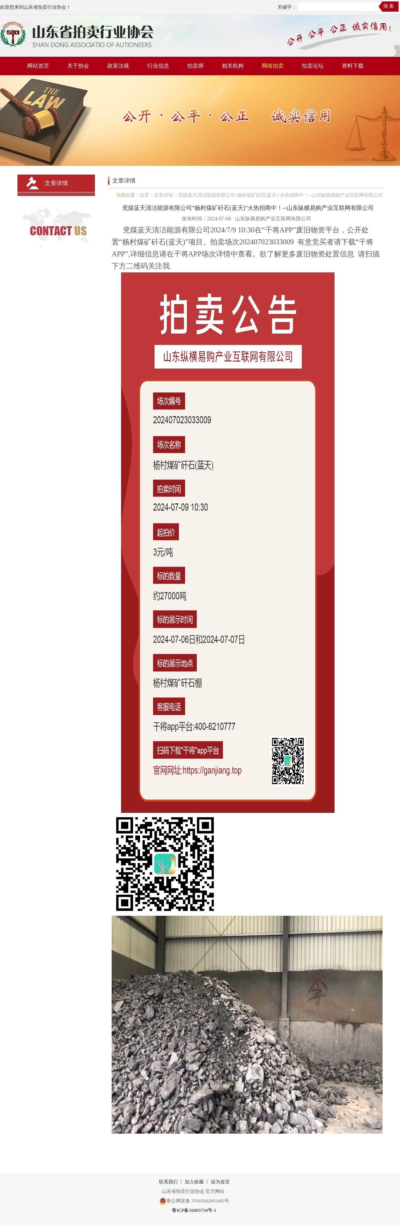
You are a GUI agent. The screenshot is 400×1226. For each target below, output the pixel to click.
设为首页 (220, 1182)
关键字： (286, 7)
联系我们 (168, 1182)
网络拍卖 (273, 66)
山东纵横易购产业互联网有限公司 (273, 218)
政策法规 (118, 66)
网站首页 (38, 66)
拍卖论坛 (313, 66)
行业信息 (158, 66)
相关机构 (233, 66)
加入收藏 (194, 1182)
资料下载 (353, 66)
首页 (144, 195)
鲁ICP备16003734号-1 (194, 1210)
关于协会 (78, 66)
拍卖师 (195, 66)
